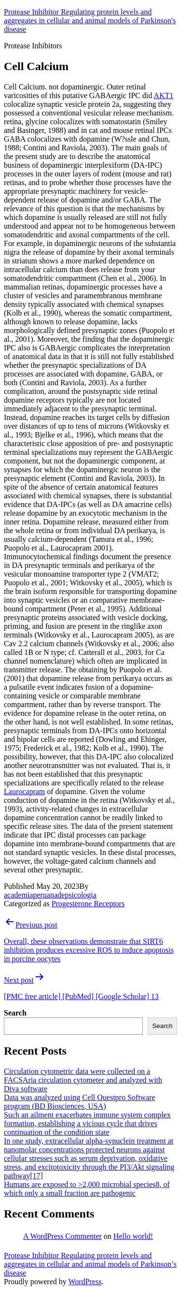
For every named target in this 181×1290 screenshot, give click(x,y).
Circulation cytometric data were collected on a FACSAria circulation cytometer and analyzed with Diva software (83, 1080)
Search (15, 1013)
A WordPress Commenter (62, 1236)
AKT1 (163, 95)
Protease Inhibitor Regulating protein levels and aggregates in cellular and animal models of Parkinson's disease (90, 20)
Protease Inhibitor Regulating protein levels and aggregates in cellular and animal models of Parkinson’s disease (90, 1264)
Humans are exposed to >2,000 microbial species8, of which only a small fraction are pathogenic (87, 1188)
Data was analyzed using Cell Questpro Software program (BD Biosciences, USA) (79, 1101)
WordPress (84, 1281)
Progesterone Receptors (88, 903)
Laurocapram (24, 791)
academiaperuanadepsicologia (50, 895)
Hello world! (133, 1236)
